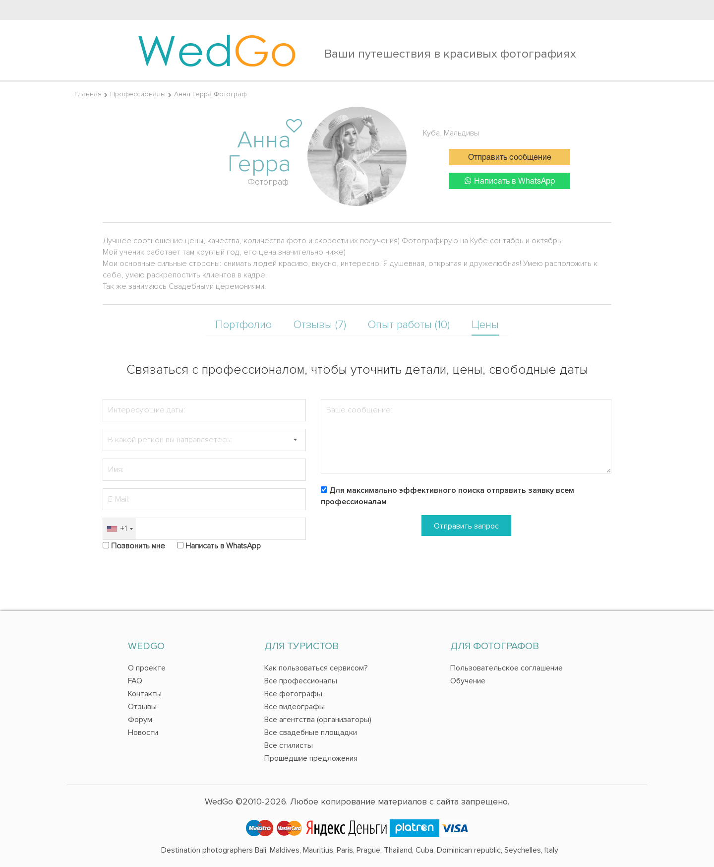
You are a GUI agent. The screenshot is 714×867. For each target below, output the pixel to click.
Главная (88, 94)
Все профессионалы (300, 681)
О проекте (147, 668)
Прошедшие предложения (310, 758)
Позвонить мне (138, 546)
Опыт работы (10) (409, 325)
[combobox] (119, 528)
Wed (217, 49)
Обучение (467, 681)
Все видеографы (294, 707)
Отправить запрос (466, 526)
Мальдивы (461, 133)
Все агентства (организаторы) (317, 720)
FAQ (135, 681)
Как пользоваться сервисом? (316, 668)
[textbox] (204, 440)
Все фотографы (293, 694)
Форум (140, 720)
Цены (485, 325)
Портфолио (243, 325)
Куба (431, 133)
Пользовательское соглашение (506, 668)
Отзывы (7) (320, 325)
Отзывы (142, 707)
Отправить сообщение (509, 157)
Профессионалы (138, 94)
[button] (295, 440)
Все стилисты (288, 745)
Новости (143, 732)
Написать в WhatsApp (510, 181)
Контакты (145, 694)
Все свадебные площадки (310, 732)
